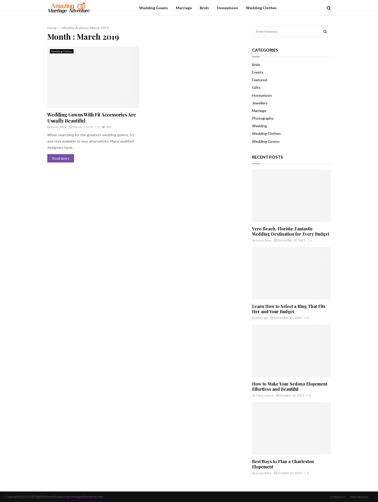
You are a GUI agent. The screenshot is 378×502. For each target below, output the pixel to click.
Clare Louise (265, 395)
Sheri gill (262, 318)
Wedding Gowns (153, 8)
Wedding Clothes (261, 8)
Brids (204, 8)
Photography (263, 118)
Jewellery (259, 103)
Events (258, 72)
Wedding (259, 126)
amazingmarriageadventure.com (80, 497)
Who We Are (359, 497)
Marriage (184, 8)
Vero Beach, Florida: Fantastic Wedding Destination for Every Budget (290, 231)
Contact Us (337, 497)
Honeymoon (227, 8)
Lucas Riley (58, 127)
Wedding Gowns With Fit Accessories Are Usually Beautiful (91, 117)
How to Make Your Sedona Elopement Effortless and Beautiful (289, 386)
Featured (259, 80)
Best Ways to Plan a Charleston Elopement (283, 464)
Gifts (256, 87)
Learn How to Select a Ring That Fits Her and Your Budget (289, 308)
